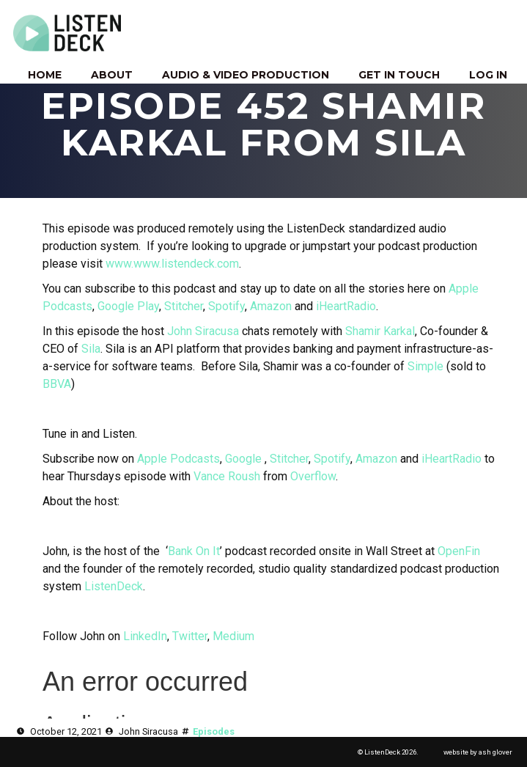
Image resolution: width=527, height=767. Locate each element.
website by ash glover (477, 752)
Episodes (214, 731)
